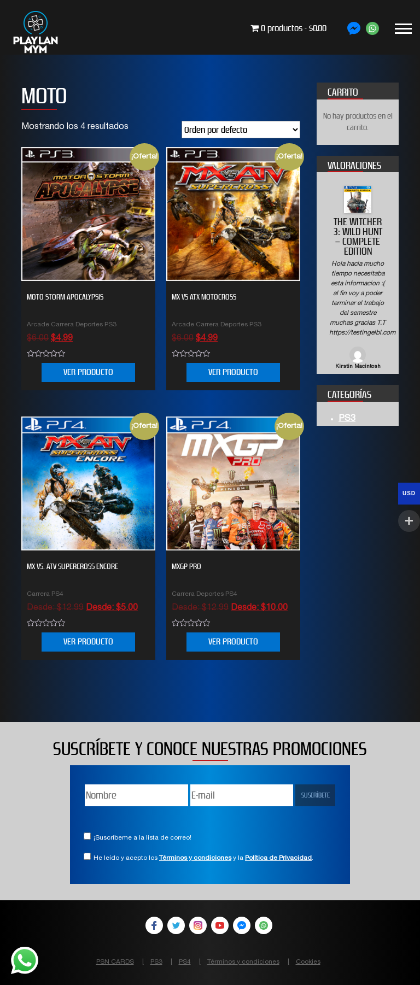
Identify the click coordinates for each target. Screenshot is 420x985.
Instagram (198, 925)
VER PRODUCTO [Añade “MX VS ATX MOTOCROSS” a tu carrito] (233, 372)
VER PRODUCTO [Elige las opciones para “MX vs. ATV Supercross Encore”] (88, 641)
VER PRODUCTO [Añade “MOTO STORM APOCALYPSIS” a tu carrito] (88, 372)
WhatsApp (263, 925)
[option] (358, 278)
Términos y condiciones (195, 858)
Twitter (176, 925)
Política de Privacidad (278, 858)
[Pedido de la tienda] (241, 129)
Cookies (308, 962)
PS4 (185, 962)
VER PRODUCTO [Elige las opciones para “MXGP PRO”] (233, 641)
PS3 (347, 419)
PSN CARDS (115, 962)
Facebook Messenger (241, 925)
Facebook (154, 925)
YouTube (220, 925)
